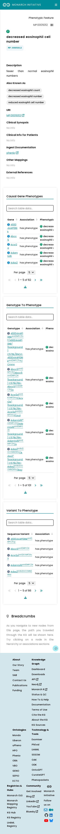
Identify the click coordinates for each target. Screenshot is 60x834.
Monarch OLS (15, 795)
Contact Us (19, 680)
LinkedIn (32, 801)
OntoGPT (37, 769)
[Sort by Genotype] (22, 328)
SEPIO (15, 775)
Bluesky (32, 811)
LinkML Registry (12, 824)
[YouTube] (46, 820)
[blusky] (51, 820)
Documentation (41, 704)
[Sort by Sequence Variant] (31, 533)
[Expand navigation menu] (56, 5)
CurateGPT (38, 774)
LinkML (35, 749)
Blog (30, 796)
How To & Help (40, 699)
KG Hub (11, 812)
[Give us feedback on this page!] (55, 648)
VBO (14, 765)
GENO (15, 770)
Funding (17, 690)
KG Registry (14, 817)
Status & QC (39, 694)
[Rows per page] (31, 272)
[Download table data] (24, 287)
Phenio (16, 755)
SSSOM (36, 754)
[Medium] (51, 809)
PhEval (35, 744)
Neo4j (36, 684)
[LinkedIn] (51, 815)
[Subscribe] (45, 809)
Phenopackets (40, 780)
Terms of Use (39, 709)
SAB (14, 675)
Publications (19, 685)
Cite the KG (38, 714)
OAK (34, 759)
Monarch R (39, 689)
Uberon (16, 740)
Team (15, 670)
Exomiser (37, 739)
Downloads (38, 674)
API (35, 679)
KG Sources (38, 724)
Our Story (18, 665)
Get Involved (33, 791)
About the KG (40, 719)
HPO (14, 750)
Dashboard (38, 669)
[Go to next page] (34, 280)
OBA (14, 760)
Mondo (16, 735)
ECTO (15, 780)
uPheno (16, 745)
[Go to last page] (40, 280)
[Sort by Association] (36, 219)
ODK (34, 764)
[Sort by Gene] (16, 219)
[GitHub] (46, 815)
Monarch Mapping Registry (12, 804)
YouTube (33, 806)
